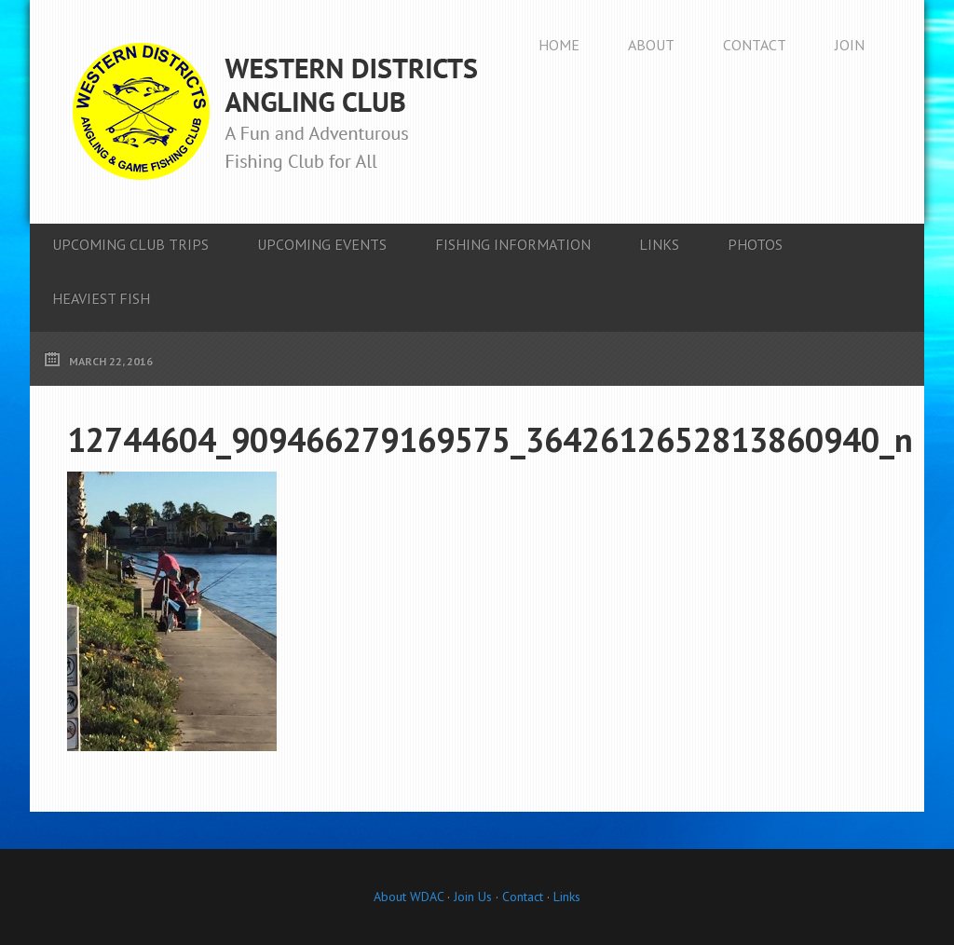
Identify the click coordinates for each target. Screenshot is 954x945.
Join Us (471, 896)
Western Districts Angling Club (275, 111)
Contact (522, 896)
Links (566, 896)
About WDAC (408, 896)
